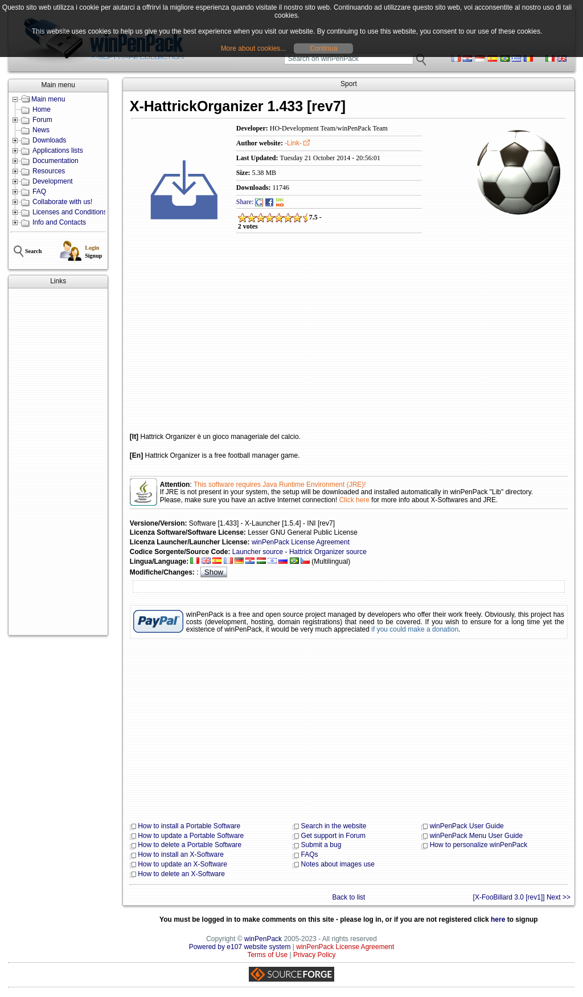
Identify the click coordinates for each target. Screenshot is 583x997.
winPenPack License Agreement (301, 542)
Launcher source (257, 552)
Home (41, 109)
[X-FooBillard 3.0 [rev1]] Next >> (521, 897)
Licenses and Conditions (69, 212)
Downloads (49, 140)
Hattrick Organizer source (328, 552)
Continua (323, 48)
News (41, 130)
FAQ (39, 192)
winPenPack (263, 939)
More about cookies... (253, 48)
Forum (42, 120)
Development (52, 181)
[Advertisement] (58, 462)
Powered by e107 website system (240, 947)
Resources (48, 171)
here (498, 919)
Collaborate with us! (62, 202)
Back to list (348, 897)
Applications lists (57, 150)
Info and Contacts (59, 222)
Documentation (55, 161)
